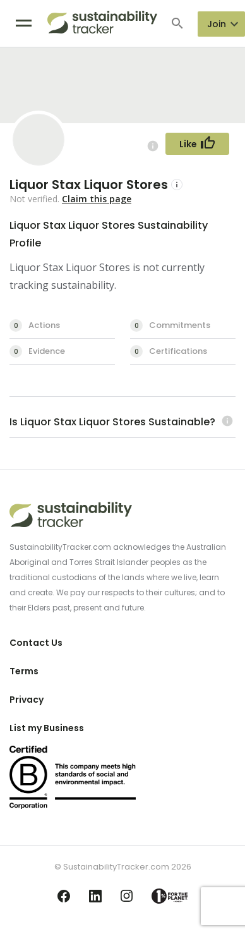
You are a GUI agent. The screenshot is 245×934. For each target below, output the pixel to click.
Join (216, 24)
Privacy (26, 699)
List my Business (46, 728)
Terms (24, 671)
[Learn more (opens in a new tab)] (226, 422)
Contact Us (36, 642)
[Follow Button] (197, 144)
